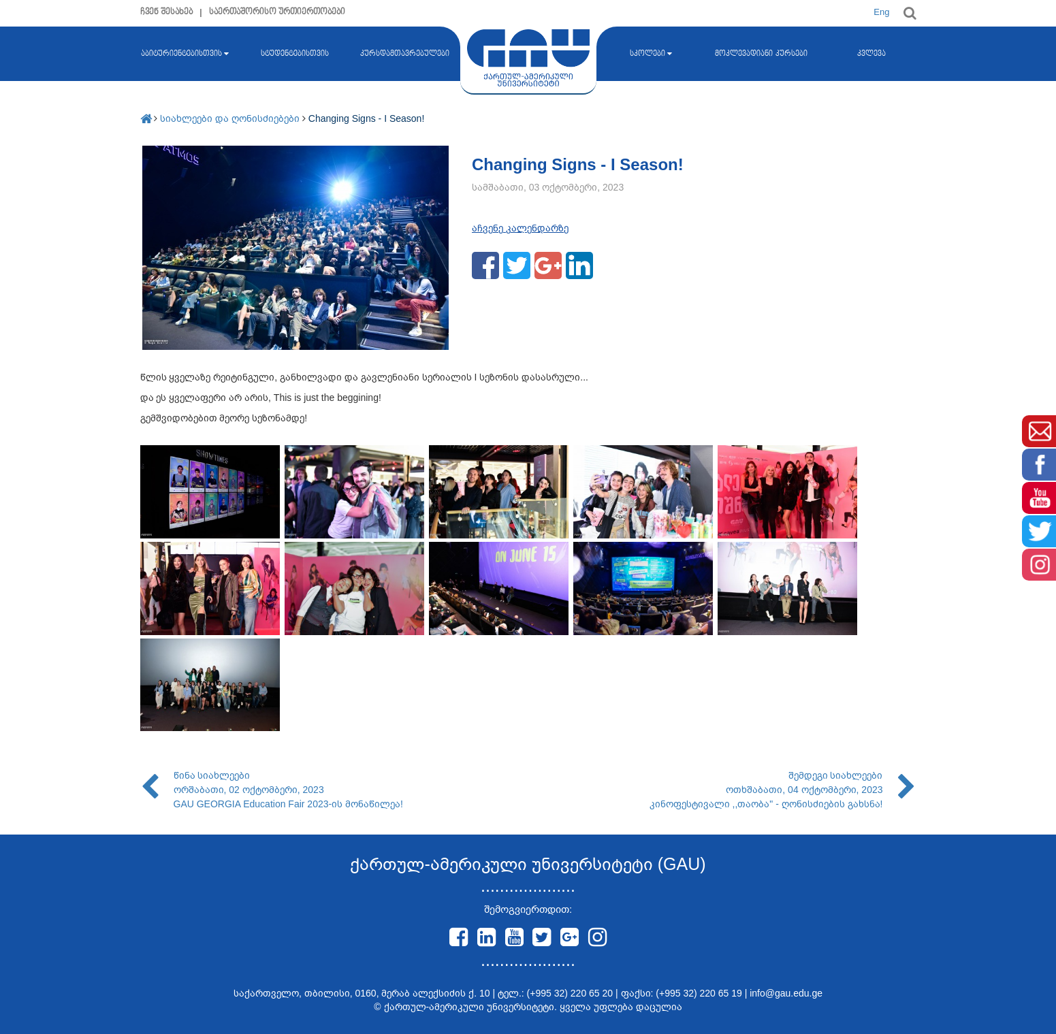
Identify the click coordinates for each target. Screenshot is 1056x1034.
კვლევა (871, 54)
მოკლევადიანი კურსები (761, 54)
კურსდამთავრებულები (404, 54)
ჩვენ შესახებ (166, 12)
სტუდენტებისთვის (295, 54)
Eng (881, 12)
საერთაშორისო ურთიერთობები (277, 12)
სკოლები (651, 54)
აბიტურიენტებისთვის (185, 54)
